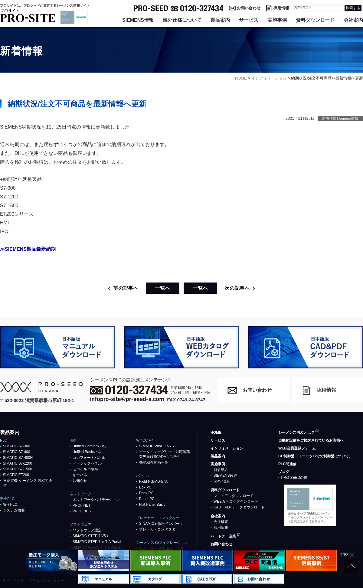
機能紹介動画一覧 (153, 462)
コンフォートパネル (89, 458)
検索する (353, 8)
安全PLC (10, 504)
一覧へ (162, 288)
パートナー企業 (223, 536)
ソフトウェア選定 (87, 530)
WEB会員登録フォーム (297, 448)
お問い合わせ (248, 8)
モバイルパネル (85, 469)
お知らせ (80, 481)
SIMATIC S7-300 (16, 446)
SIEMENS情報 (138, 20)
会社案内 (353, 20)
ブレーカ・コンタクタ (157, 529)
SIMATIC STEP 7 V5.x (91, 536)
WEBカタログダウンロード (236, 501)
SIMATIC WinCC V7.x (156, 446)
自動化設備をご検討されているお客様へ (311, 440)
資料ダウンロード (315, 20)
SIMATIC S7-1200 (17, 463)
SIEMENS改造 (225, 475)
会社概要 (221, 522)
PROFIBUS (82, 511)
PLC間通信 (287, 464)
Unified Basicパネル (89, 452)
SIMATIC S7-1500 (17, 469)
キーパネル (82, 475)
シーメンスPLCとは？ (296, 432)
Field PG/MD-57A (153, 481)
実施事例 (277, 20)
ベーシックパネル (87, 463)
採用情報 (281, 8)
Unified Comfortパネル (91, 446)
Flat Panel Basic (152, 504)
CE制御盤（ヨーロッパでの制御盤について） (315, 456)
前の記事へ (126, 288)
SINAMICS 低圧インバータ (161, 523)
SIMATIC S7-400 (16, 452)
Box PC (145, 487)
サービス (248, 20)
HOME (216, 432)
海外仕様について (182, 20)
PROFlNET (82, 505)
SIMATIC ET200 (16, 475)
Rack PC (146, 493)
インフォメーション (227, 448)
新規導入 (221, 470)
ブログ (283, 472)
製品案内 (220, 20)
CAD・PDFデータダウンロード (239, 507)
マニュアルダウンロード (233, 496)
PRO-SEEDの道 (294, 477)
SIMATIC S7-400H (18, 458)
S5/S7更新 (222, 481)
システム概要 (14, 510)
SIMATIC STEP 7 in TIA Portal (97, 542)
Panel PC (147, 499)
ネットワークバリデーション (96, 500)
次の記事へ (237, 288)
